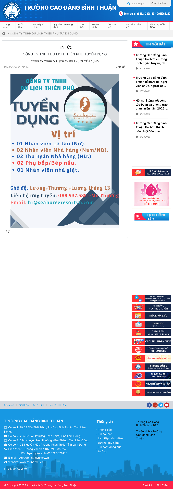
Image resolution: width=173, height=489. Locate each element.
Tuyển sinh (95, 25)
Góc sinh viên (112, 25)
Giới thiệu (21, 25)
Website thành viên (134, 25)
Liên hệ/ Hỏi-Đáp (157, 25)
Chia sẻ (120, 66)
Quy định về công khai (63, 25)
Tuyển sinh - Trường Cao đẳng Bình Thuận (149, 435)
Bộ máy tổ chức (38, 25)
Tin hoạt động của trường (109, 449)
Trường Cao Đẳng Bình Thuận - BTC (147, 423)
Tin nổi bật (105, 434)
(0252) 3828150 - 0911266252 (153, 13)
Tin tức (82, 25)
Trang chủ (6, 25)
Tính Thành (163, 485)
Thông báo (105, 429)
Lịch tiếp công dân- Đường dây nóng (110, 440)
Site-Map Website (15, 468)
